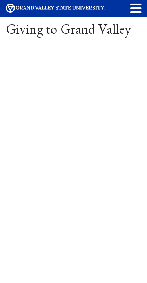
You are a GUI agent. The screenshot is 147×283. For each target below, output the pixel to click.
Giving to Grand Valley (68, 29)
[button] (136, 8)
